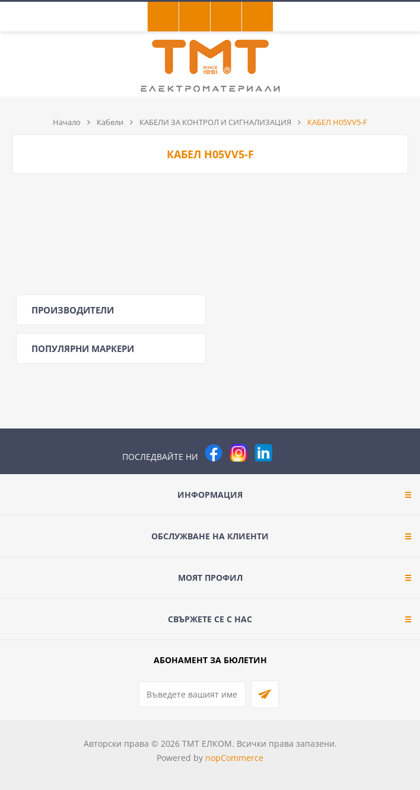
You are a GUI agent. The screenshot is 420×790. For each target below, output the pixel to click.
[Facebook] (213, 452)
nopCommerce (234, 757)
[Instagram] (238, 452)
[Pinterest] (288, 452)
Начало (67, 122)
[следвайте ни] (263, 452)
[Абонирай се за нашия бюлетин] (192, 694)
